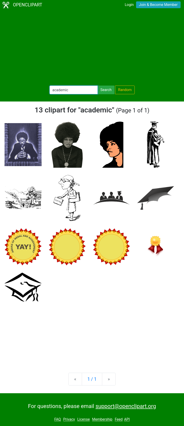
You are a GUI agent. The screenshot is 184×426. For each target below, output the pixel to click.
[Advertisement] (92, 48)
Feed (119, 419)
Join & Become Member (158, 5)
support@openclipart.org (125, 406)
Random (125, 90)
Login (129, 5)
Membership (102, 419)
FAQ (57, 419)
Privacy (69, 419)
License (83, 419)
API (127, 419)
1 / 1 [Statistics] (92, 379)
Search (106, 90)
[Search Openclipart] (74, 90)
